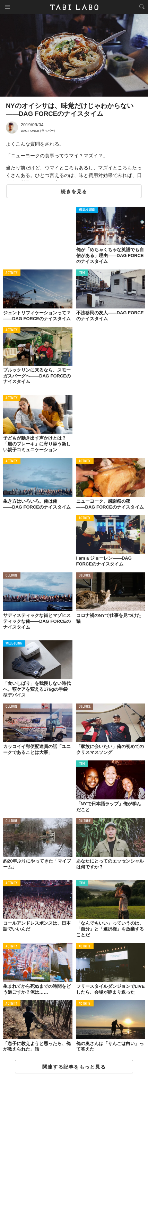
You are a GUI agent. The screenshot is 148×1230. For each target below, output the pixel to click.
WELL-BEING (87, 210)
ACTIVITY (12, 273)
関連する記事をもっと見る (74, 1067)
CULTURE (12, 576)
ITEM (82, 273)
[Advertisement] (74, 1152)
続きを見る (74, 191)
